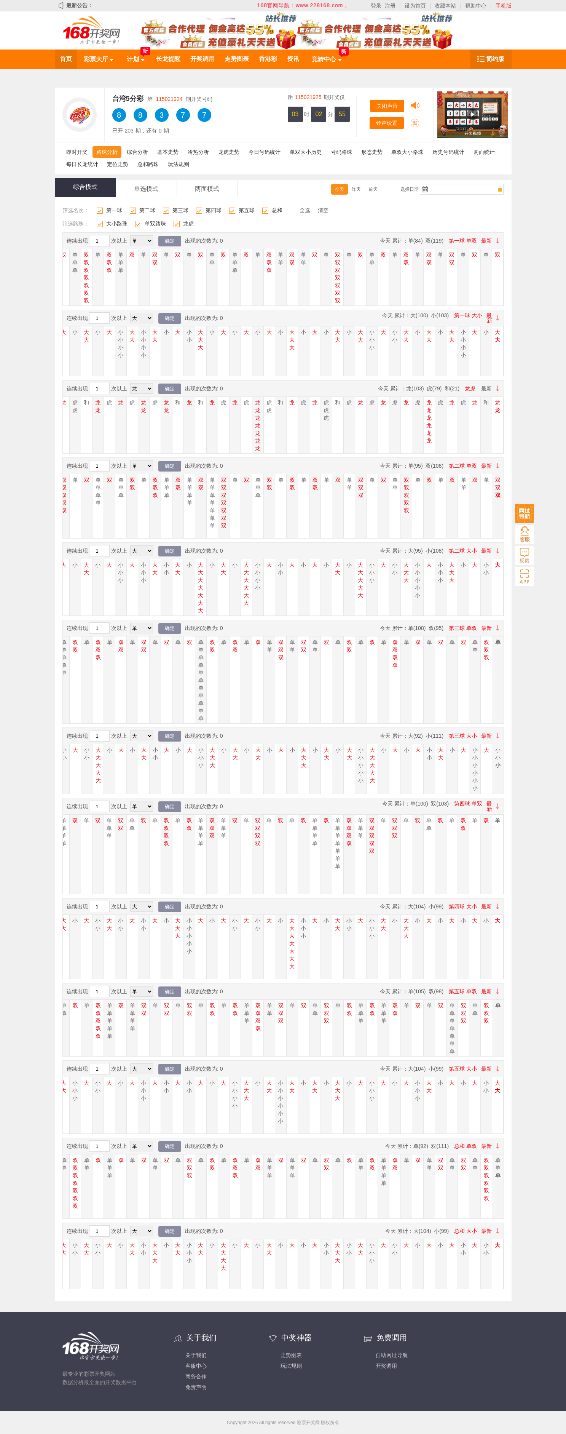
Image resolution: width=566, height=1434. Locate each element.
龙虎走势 (228, 152)
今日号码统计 (265, 152)
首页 (66, 59)
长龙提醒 (168, 59)
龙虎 (188, 224)
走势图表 (237, 59)
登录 (376, 6)
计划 (135, 59)
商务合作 (196, 1376)
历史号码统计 (448, 152)
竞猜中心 (326, 59)
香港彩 (268, 59)
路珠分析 (107, 152)
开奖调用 (202, 59)
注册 (390, 6)
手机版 (504, 6)
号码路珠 (341, 152)
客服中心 (196, 1366)
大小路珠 (117, 224)
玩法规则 (178, 164)
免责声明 (196, 1387)
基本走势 (168, 152)
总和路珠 (148, 164)
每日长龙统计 (82, 164)
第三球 (180, 210)
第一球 (114, 210)
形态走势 (372, 152)
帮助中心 (475, 6)
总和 (277, 210)
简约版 (495, 59)
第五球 (247, 210)
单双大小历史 (306, 152)
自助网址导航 (392, 1355)
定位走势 (117, 164)
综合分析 (137, 152)
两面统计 (484, 152)
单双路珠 (155, 224)
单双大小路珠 (407, 152)
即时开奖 (77, 152)
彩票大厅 (98, 59)
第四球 (214, 210)
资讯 (293, 59)
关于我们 (196, 1355)
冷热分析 (198, 152)
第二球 (147, 210)
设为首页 (415, 6)
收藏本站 (445, 6)
